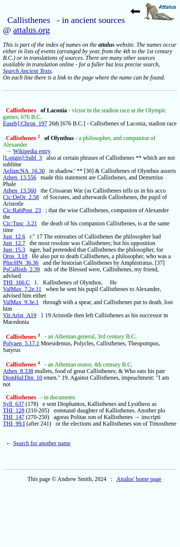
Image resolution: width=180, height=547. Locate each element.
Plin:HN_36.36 (20, 263)
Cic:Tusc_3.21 (20, 223)
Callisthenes (22, 110)
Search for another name (42, 443)
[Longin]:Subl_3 (22, 158)
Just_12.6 (14, 236)
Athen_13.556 (19, 177)
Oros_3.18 (15, 256)
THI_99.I (14, 423)
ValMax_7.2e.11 (22, 289)
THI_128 (14, 410)
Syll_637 (13, 404)
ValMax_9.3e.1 (21, 302)
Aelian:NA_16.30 (24, 171)
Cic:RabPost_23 (22, 210)
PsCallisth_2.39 (21, 269)
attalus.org (31, 30)
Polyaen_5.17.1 (21, 343)
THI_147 (14, 417)
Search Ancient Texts (27, 71)
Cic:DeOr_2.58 (21, 197)
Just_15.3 (14, 250)
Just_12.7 (14, 243)
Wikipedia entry (32, 151)
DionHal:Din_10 (22, 378)
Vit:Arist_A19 (19, 315)
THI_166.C (16, 282)
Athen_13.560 (19, 190)
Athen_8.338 (18, 371)
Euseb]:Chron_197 (25, 123)
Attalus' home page (138, 479)
